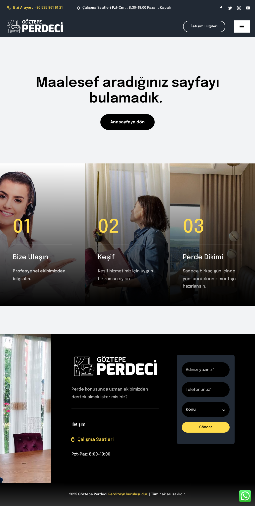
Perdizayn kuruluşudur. (128, 494)
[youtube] (248, 8)
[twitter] (230, 8)
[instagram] (239, 8)
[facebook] (221, 8)
